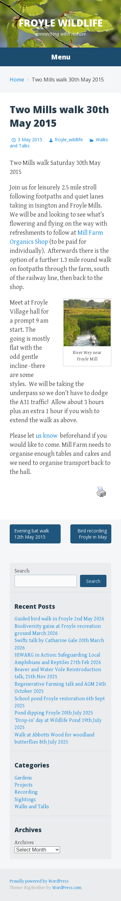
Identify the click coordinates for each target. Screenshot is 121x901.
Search (22, 571)
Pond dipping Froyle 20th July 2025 (54, 713)
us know (47, 436)
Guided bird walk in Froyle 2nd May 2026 (59, 619)
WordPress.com (66, 887)
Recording (26, 792)
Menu (60, 56)
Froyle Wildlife (61, 22)
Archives (24, 843)
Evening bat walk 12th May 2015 (31, 534)
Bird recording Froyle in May (92, 534)
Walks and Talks (32, 807)
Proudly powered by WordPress (39, 881)
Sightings (25, 800)
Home (17, 79)
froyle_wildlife (69, 139)
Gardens (23, 778)
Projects (24, 785)
